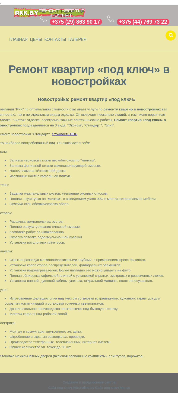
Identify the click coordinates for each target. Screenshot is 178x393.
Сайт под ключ (60, 388)
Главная (18, 39)
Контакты (55, 39)
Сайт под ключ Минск (112, 388)
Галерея (77, 39)
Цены (36, 39)
